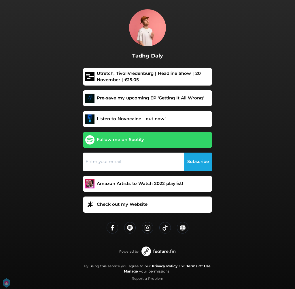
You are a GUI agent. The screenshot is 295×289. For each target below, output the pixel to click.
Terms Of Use (198, 266)
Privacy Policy (164, 266)
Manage (131, 271)
